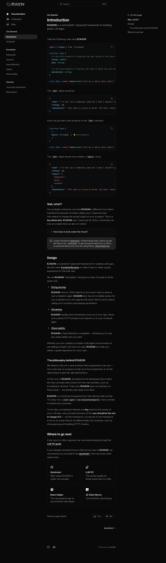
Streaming (56, 309)
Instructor (74, 241)
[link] (63, 473)
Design (131, 24)
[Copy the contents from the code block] (111, 47)
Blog (10, 24)
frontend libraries (70, 267)
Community (14, 19)
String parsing (58, 287)
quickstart (84, 453)
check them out (102, 246)
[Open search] (83, 4)
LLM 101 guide (54, 444)
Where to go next (135, 32)
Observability (58, 328)
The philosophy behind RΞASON (144, 28)
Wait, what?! (133, 20)
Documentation (15, 14)
